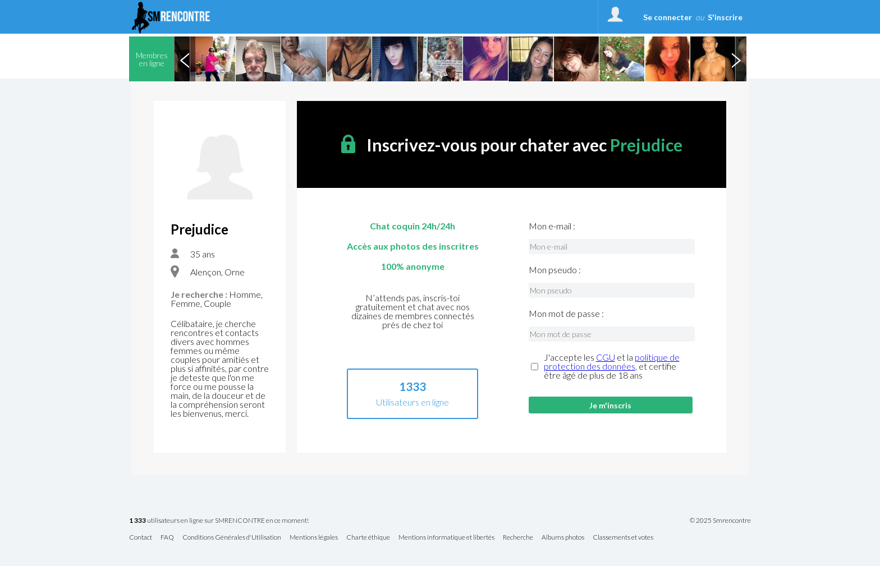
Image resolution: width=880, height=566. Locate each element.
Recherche (518, 537)
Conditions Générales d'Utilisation (231, 537)
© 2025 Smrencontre (720, 520)
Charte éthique (368, 537)
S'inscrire (725, 17)
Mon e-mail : (552, 226)
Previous (184, 58)
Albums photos (563, 537)
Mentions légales (314, 537)
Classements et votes (623, 537)
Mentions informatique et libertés (446, 537)
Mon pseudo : (555, 269)
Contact (140, 537)
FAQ (167, 537)
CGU (605, 357)
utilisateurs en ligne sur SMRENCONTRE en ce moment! (219, 520)
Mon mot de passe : (566, 313)
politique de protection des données (612, 361)
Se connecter (667, 17)
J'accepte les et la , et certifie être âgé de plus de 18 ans (612, 366)
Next (735, 58)
